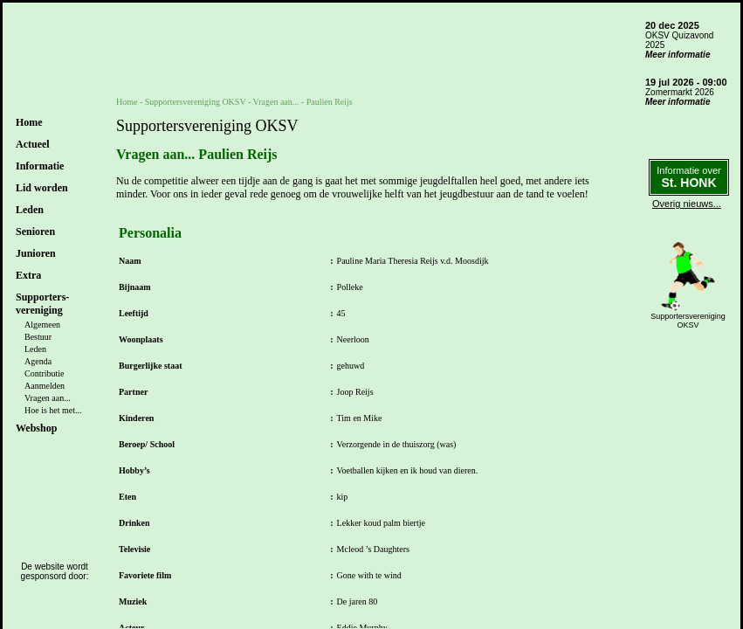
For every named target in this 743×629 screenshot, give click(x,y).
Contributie (44, 373)
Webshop (36, 428)
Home (29, 122)
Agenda (38, 361)
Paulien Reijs (329, 102)
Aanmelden (44, 386)
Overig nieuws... (686, 203)
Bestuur (38, 337)
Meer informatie (677, 54)
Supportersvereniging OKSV (195, 102)
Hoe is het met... (53, 410)
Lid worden (42, 188)
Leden (35, 349)
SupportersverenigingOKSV (688, 320)
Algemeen (42, 324)
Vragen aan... (47, 398)
